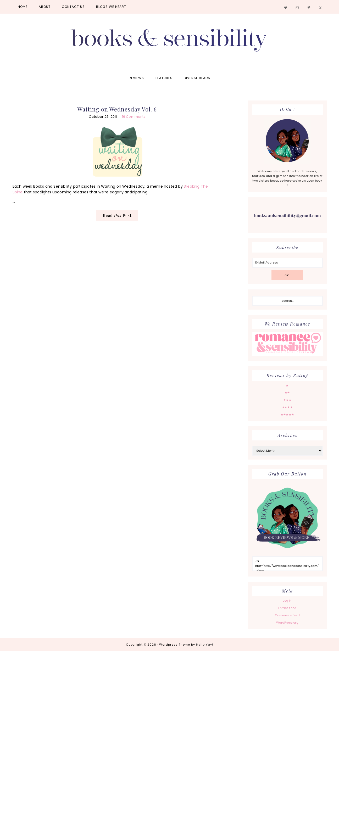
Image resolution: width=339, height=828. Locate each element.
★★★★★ (287, 414)
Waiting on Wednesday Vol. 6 (117, 109)
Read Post (117, 215)
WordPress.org (287, 622)
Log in (287, 600)
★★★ (287, 400)
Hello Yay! (204, 644)
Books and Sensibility (170, 42)
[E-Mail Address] (287, 263)
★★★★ (287, 407)
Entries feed (287, 608)
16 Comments (134, 116)
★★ (287, 392)
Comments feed (287, 615)
